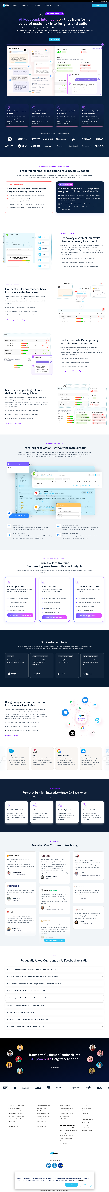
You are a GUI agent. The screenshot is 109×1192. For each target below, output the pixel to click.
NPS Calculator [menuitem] (63, 1143)
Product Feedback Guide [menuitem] (66, 1138)
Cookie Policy (80, 1180)
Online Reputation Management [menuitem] (17, 1113)
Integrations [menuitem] (36, 5)
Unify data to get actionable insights (16, 320)
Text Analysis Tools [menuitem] (41, 1126)
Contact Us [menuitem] (104, 1)
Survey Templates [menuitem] (64, 1133)
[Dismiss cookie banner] (91, 1175)
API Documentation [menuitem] (87, 1130)
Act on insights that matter (13, 423)
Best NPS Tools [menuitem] (41, 1110)
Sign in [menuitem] (93, 1)
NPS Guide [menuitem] (62, 1141)
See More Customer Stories (54, 940)
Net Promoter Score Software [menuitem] (16, 1116)
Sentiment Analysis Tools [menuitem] (43, 1116)
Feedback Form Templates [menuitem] (66, 1135)
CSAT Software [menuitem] (41, 1118)
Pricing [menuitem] (59, 5)
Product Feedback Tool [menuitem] (14, 1108)
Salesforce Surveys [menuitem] (13, 1126)
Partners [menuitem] (84, 1110)
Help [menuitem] (98, 1)
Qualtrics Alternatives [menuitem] (65, 1110)
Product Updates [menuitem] (86, 1127)
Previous (4, 758)
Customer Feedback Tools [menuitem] (43, 1105)
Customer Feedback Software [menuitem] (16, 1105)
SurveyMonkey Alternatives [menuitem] (66, 1113)
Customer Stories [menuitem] (86, 1108)
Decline (85, 1184)
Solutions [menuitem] (25, 5)
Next (104, 758)
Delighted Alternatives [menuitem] (65, 1105)
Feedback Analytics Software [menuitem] (16, 1110)
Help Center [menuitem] (85, 1125)
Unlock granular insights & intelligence (72, 371)
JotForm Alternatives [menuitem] (65, 1118)
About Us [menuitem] (84, 1105)
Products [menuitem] (14, 5)
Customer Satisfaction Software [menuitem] (17, 1118)
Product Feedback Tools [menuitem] (43, 1113)
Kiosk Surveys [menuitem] (12, 1121)
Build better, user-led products (54, 617)
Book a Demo (100, 5)
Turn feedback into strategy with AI (20, 615)
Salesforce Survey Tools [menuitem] (43, 1124)
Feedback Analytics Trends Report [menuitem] (68, 1127)
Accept (71, 1184)
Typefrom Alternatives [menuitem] (65, 1116)
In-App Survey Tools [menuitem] (42, 1121)
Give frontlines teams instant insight (88, 615)
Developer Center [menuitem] (86, 1133)
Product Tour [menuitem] (85, 1122)
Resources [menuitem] (48, 5)
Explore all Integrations (12, 735)
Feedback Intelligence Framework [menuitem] (68, 1130)
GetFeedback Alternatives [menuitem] (66, 1108)
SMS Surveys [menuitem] (12, 1124)
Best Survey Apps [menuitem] (41, 1108)
